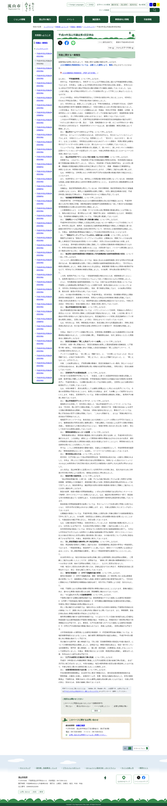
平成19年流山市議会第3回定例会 (44, 246)
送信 (96, 711)
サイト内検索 (104, 10)
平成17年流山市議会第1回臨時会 (44, 320)
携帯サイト (143, 768)
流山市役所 (23, 777)
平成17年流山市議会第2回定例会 (44, 312)
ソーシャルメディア (141, 781)
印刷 (110, 48)
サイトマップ (25, 768)
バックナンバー (89, 27)
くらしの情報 (19, 19)
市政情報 (148, 19)
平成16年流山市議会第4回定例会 (44, 335)
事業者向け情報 (122, 19)
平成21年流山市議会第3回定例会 (44, 172)
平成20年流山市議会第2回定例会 (44, 224)
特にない (69, 706)
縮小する (114, 5)
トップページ (48, 27)
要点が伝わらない (84, 706)
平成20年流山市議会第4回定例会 (44, 209)
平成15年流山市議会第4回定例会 (44, 364)
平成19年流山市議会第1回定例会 (44, 261)
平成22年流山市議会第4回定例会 (44, 121)
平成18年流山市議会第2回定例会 (44, 283)
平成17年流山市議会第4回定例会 (44, 298)
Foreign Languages (77, 5)
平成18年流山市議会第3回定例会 (44, 276)
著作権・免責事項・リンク (46, 768)
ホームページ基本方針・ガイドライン (101, 768)
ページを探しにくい (102, 706)
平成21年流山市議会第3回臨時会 (44, 165)
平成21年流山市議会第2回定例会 (44, 180)
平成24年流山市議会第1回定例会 (44, 77)
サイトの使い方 (128, 768)
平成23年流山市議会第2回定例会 (44, 99)
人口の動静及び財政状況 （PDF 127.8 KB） (80, 73)
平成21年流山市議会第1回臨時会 (44, 195)
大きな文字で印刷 (123, 48)
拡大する (133, 5)
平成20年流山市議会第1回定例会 (44, 231)
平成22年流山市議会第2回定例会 (44, 143)
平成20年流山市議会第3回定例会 (44, 217)
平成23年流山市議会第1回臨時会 (44, 114)
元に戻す (123, 5)
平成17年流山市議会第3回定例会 (44, 305)
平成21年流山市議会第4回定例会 (44, 158)
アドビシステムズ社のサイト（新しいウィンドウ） (81, 691)
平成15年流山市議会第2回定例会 (44, 379)
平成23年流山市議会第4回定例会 (44, 84)
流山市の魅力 (45, 19)
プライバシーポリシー (71, 768)
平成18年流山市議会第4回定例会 (44, 268)
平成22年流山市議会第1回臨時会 (44, 128)
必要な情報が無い (121, 706)
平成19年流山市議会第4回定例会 (44, 239)
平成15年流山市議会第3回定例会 (44, 371)
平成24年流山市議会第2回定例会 (44, 69)
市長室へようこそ (61, 27)
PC (125, 748)
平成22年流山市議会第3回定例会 (44, 136)
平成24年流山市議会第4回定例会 (44, 55)
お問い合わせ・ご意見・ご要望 (31, 792)
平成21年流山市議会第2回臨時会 (44, 187)
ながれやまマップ (124, 781)
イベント (71, 19)
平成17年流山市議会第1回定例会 (44, 327)
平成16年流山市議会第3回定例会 (44, 342)
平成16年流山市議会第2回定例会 (44, 349)
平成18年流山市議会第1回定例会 (44, 290)
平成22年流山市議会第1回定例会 (44, 150)
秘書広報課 (80, 725)
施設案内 (96, 19)
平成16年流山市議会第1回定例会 (44, 357)
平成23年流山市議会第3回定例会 (44, 91)
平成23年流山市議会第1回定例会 (44, 106)
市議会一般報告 (76, 27)
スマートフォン (139, 748)
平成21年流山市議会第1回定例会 (44, 202)
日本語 (91, 5)
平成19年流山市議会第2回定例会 (44, 254)
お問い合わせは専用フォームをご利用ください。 (88, 735)
